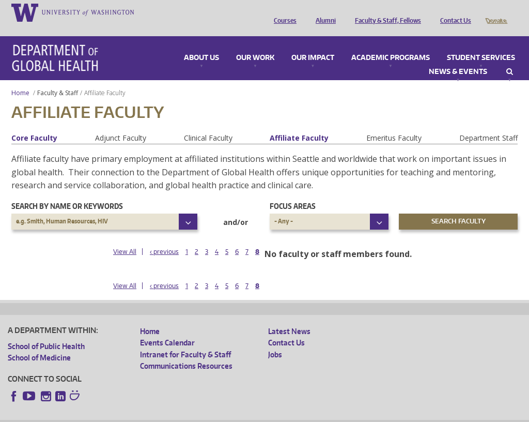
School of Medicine (39, 343)
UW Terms (186, 414)
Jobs (275, 340)
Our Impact (312, 43)
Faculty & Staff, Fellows (385, 12)
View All (124, 237)
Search (510, 57)
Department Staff (488, 123)
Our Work (255, 43)
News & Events (458, 57)
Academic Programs (390, 43)
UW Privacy (144, 414)
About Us (201, 43)
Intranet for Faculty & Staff (185, 340)
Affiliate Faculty (299, 123)
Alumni (323, 12)
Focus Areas (293, 191)
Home (20, 78)
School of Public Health (46, 331)
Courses (282, 12)
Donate (496, 12)
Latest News (289, 316)
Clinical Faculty (208, 123)
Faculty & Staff (57, 78)
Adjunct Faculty (120, 123)
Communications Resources (186, 351)
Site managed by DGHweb (248, 414)
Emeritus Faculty (394, 123)
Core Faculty (34, 123)
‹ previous (164, 237)
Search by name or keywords (67, 191)
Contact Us (453, 12)
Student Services (481, 43)
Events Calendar (167, 328)
